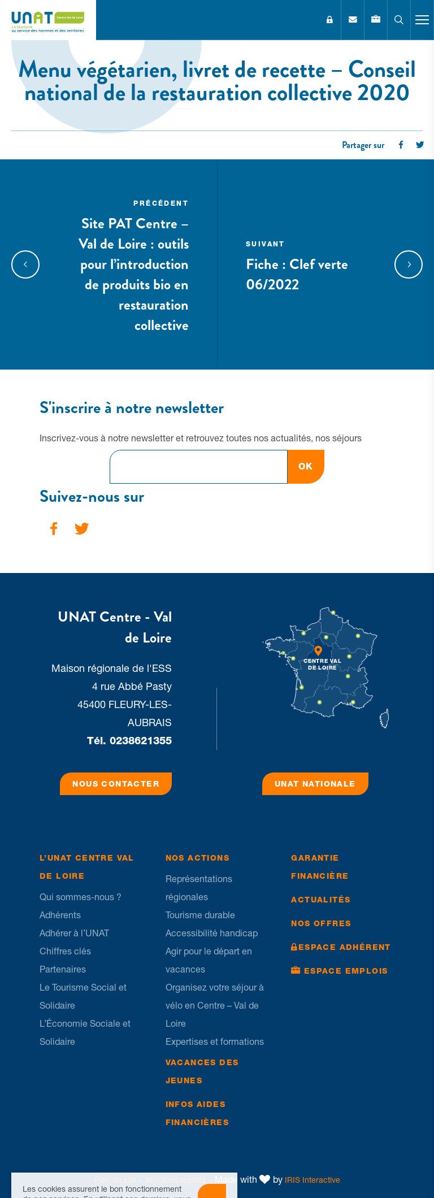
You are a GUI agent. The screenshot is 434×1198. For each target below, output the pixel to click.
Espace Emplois (346, 970)
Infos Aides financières (197, 1113)
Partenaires (63, 969)
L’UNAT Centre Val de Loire (87, 866)
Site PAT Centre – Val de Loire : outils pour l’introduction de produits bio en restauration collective (130, 264)
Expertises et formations (215, 1041)
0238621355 (141, 740)
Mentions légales (175, 1179)
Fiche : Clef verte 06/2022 (304, 264)
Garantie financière (320, 866)
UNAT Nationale (315, 783)
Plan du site (115, 1179)
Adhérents (60, 915)
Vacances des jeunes (202, 1071)
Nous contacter (115, 783)
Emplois (375, 20)
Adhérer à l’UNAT (74, 933)
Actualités (320, 899)
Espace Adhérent (329, 20)
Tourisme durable (200, 915)
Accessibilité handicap (212, 933)
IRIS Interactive (312, 1179)
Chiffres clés (65, 951)
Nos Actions (197, 857)
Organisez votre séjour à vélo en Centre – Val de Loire (215, 1005)
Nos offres (321, 923)
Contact (352, 20)
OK (306, 466)
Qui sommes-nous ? (80, 897)
